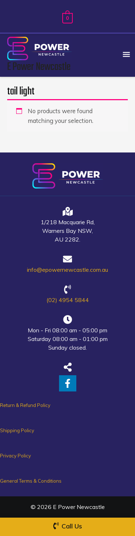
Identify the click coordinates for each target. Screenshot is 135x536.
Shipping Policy (17, 430)
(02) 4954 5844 (67, 300)
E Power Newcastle (39, 67)
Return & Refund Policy (25, 405)
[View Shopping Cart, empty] (67, 17)
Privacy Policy (15, 456)
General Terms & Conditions (31, 481)
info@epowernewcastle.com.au (67, 269)
